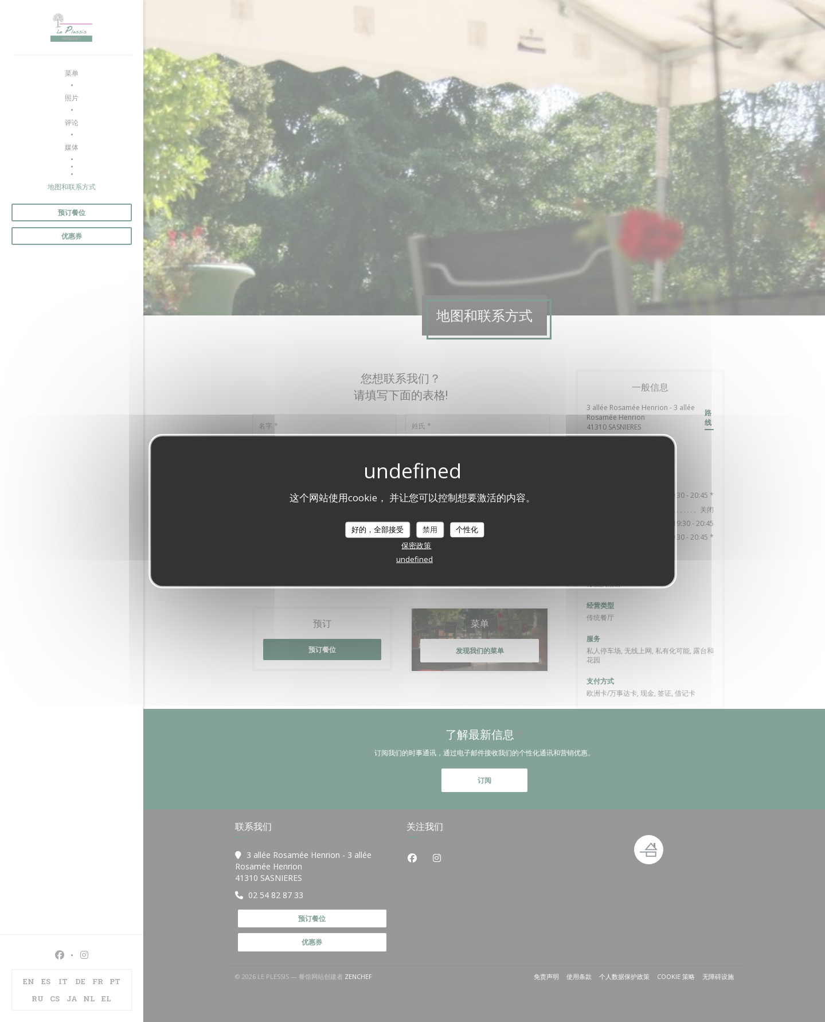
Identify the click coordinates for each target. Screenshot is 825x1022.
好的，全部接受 (377, 529)
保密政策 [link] (416, 545)
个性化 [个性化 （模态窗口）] (467, 529)
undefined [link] (414, 558)
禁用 (430, 529)
